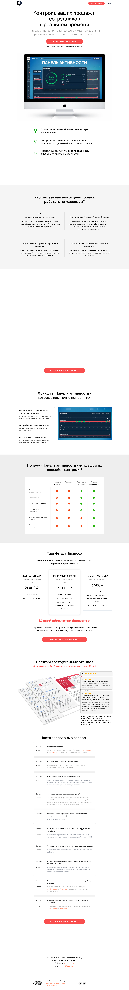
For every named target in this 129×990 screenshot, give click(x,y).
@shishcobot (86, 750)
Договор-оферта (51, 985)
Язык (109, 3)
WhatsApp (53, 752)
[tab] (36, 414)
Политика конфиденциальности (55, 983)
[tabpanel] (85, 423)
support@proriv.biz (67, 966)
